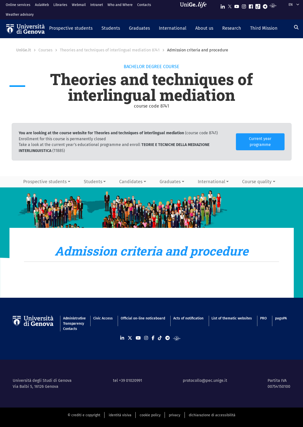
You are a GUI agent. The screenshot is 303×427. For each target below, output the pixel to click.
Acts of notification (188, 318)
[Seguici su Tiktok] (258, 5)
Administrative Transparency (74, 321)
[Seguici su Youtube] (236, 5)
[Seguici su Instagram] (244, 5)
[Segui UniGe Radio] (273, 5)
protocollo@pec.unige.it (205, 380)
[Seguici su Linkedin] (222, 5)
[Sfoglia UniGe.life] (195, 9)
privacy (174, 415)
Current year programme (260, 141)
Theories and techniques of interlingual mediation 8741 (110, 50)
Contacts (144, 5)
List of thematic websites (231, 318)
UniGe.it (23, 50)
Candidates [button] (130, 181)
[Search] (296, 27)
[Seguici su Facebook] (251, 5)
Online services (18, 5)
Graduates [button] (170, 181)
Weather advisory (20, 14)
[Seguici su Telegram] (265, 5)
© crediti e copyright (84, 415)
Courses (45, 50)
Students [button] (93, 181)
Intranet (96, 5)
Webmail (79, 5)
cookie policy (150, 415)
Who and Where (120, 5)
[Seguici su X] (229, 5)
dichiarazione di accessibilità (212, 415)
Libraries (60, 5)
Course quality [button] (257, 181)
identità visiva (120, 415)
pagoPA (281, 318)
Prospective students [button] (45, 181)
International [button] (211, 181)
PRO (263, 318)
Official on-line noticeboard (143, 318)
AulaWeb (42, 5)
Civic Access (103, 318)
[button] (71, 28)
